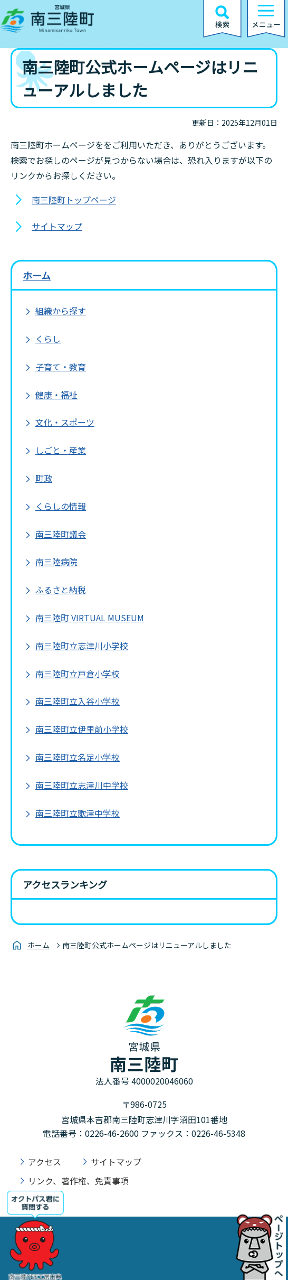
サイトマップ (57, 226)
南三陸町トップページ (74, 199)
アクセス (44, 1161)
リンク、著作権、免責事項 (78, 1180)
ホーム (37, 275)
